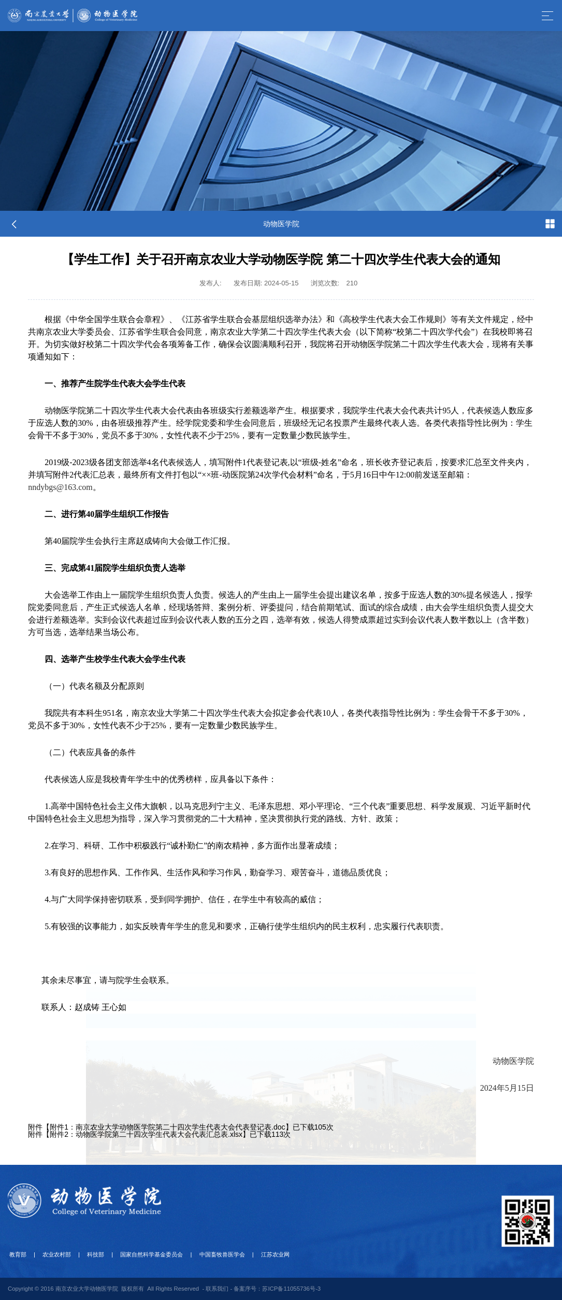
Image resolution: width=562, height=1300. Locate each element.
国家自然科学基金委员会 (141, 1254)
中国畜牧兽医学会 (209, 1254)
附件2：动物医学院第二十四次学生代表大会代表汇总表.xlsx (146, 1134)
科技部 (88, 1254)
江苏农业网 (260, 1254)
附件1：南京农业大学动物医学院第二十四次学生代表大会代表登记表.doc (167, 1127)
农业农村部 (52, 1254)
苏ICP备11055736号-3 (291, 1288)
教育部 (16, 1254)
